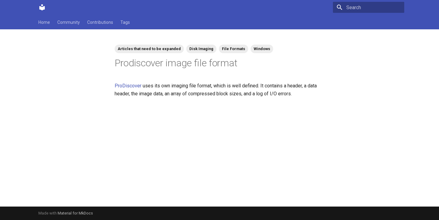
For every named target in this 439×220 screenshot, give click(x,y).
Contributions (100, 22)
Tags (125, 22)
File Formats (233, 48)
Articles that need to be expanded (149, 48)
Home (44, 22)
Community (68, 22)
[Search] (368, 7)
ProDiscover (128, 86)
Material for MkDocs (75, 213)
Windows (262, 48)
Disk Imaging (201, 48)
